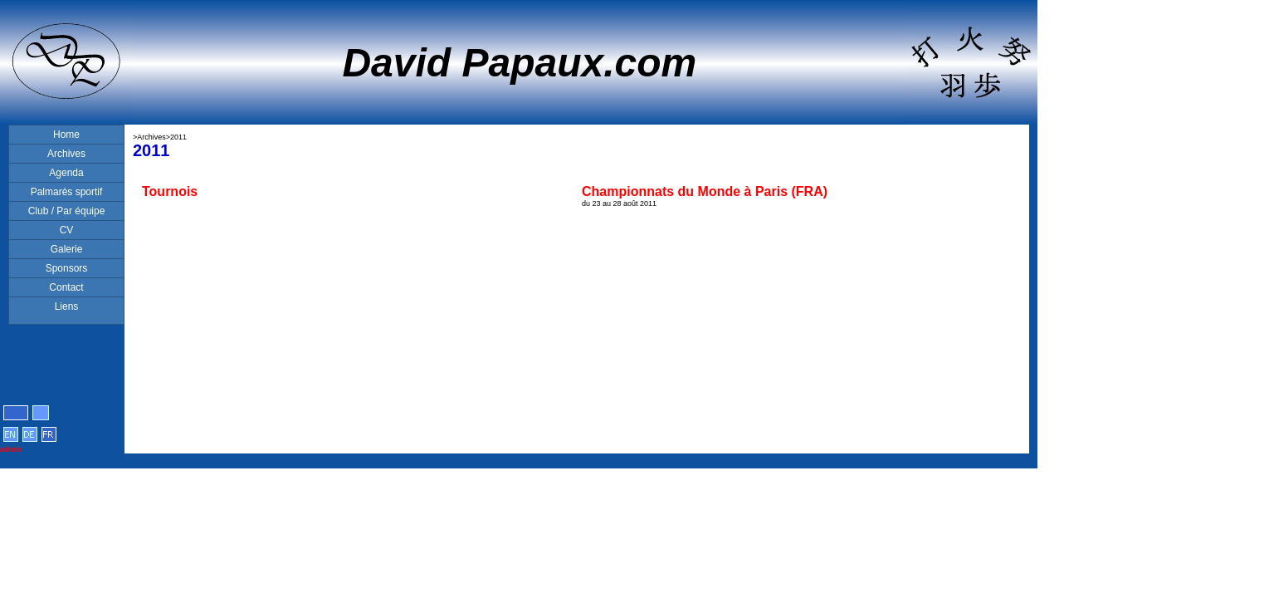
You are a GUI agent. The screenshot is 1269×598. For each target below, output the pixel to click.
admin (11, 449)
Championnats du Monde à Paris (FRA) (704, 191)
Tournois (170, 191)
